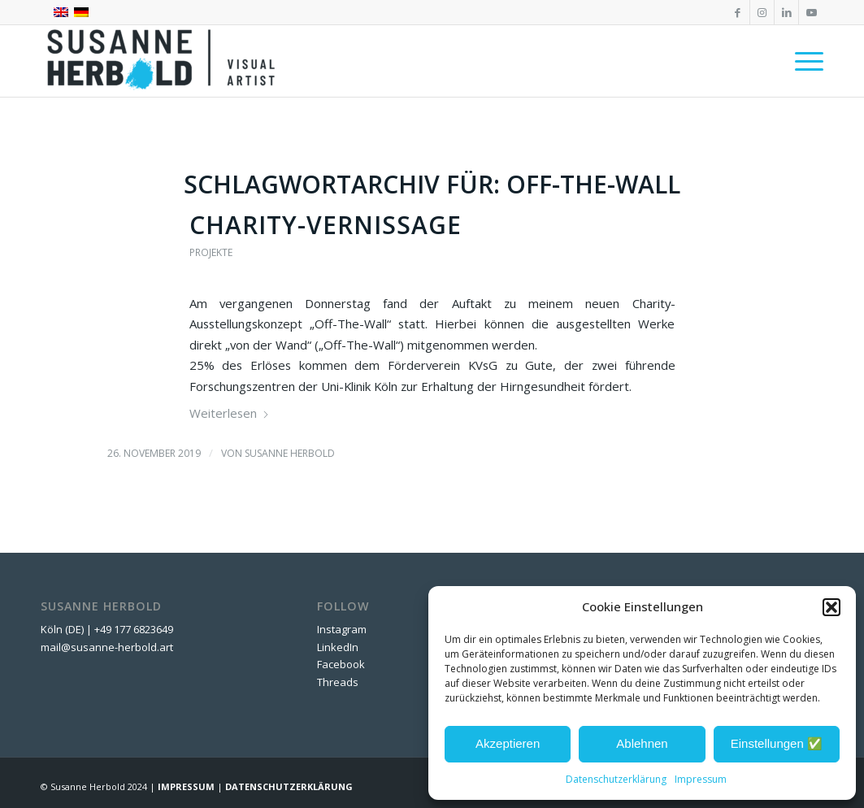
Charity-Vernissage (325, 224)
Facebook (341, 664)
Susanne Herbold (290, 453)
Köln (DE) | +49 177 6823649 (107, 629)
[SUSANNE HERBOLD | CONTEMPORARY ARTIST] (162, 61)
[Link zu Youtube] (811, 12)
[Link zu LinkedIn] (786, 12)
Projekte (210, 252)
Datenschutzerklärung (616, 779)
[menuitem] (803, 61)
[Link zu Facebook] (737, 12)
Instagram (342, 629)
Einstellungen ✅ (777, 743)
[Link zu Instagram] (762, 12)
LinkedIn (337, 647)
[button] (831, 607)
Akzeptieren (507, 743)
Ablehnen (641, 743)
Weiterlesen (229, 413)
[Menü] (803, 61)
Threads (337, 682)
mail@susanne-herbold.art (108, 647)
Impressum (701, 779)
